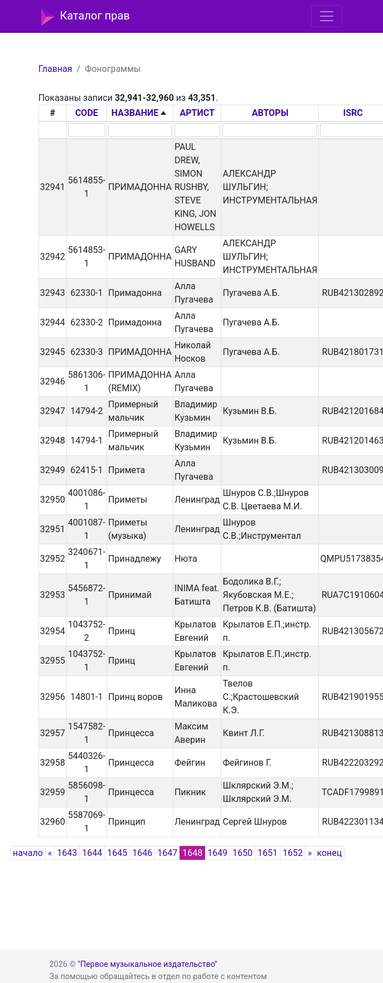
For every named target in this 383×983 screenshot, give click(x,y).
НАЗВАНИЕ (135, 113)
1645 (117, 853)
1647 (167, 853)
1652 (293, 853)
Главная (55, 69)
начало (28, 853)
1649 (217, 853)
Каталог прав (85, 17)
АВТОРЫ (270, 113)
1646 (142, 853)
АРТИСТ (197, 113)
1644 (92, 853)
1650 (242, 853)
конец (329, 853)
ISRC (353, 113)
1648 (192, 853)
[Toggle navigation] (326, 16)
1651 (268, 853)
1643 (67, 853)
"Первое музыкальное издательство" (147, 964)
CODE (86, 113)
